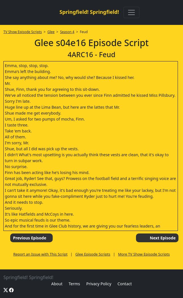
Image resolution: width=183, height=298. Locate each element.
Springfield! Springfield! (89, 11)
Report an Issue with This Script (40, 254)
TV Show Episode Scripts (22, 31)
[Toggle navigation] (131, 12)
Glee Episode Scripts (92, 254)
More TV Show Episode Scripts (144, 254)
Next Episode (163, 238)
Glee (50, 31)
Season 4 (67, 31)
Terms (74, 283)
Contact (125, 283)
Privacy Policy (98, 283)
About (57, 283)
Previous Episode (29, 238)
